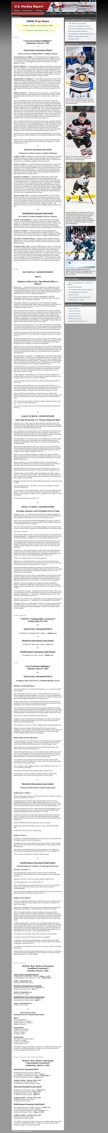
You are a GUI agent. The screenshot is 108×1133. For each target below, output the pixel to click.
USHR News (17, 10)
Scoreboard (53, 13)
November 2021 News (74, 318)
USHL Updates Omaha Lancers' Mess (79, 297)
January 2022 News (74, 313)
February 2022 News (74, 311)
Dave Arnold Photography (77, 159)
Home (81, 1)
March (50, 25)
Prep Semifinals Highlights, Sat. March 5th (80, 28)
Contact (86, 1)
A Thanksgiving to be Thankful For (78, 292)
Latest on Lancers (73, 294)
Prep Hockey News (28, 10)
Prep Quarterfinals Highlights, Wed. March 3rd (81, 33)
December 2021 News (74, 316)
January (39, 25)
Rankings (76, 13)
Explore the (77, 321)
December (33, 25)
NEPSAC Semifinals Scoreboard (77, 31)
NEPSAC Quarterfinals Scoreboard (78, 36)
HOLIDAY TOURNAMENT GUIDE (38, 30)
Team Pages (39, 10)
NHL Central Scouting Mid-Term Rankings (80, 289)
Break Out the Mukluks (75, 287)
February (45, 25)
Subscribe (91, 13)
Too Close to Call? (73, 39)
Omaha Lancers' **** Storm (76, 300)
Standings (67, 13)
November (26, 25)
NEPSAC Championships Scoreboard (79, 26)
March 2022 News (73, 308)
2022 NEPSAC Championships (77, 23)
